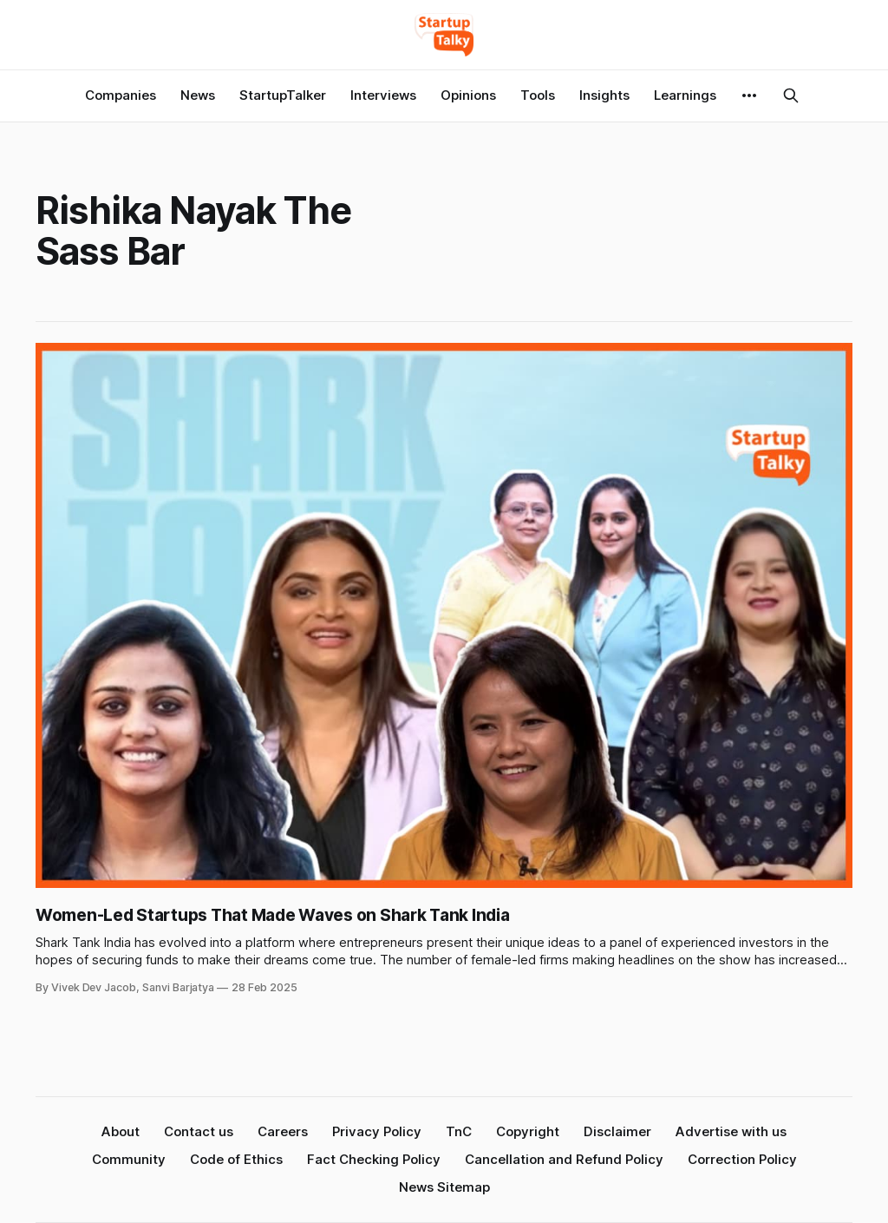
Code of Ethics (236, 1159)
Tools (537, 95)
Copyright (527, 1131)
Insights (604, 95)
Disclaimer (617, 1131)
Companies (120, 95)
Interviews (383, 95)
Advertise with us (731, 1131)
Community (129, 1159)
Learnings (685, 95)
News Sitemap (444, 1187)
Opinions (468, 95)
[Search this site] (791, 95)
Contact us (198, 1131)
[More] (749, 95)
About (120, 1131)
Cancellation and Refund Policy (564, 1159)
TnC (459, 1131)
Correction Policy (742, 1159)
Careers (283, 1131)
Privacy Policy (376, 1131)
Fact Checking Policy (374, 1159)
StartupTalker (282, 95)
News (197, 95)
